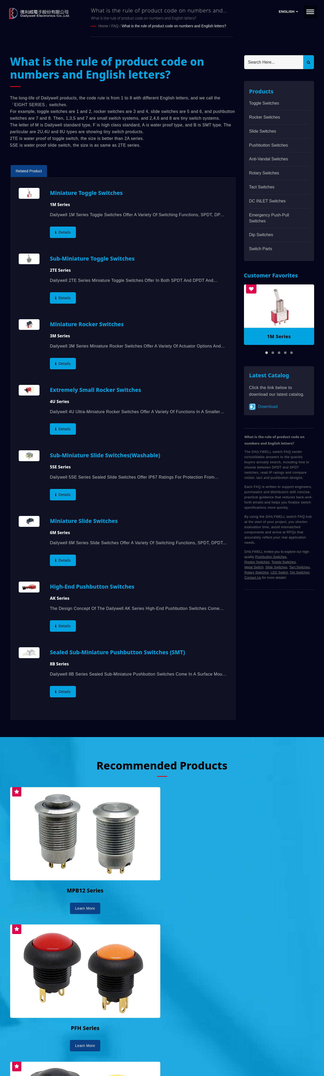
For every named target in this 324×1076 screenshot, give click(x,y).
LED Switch (279, 572)
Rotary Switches (264, 173)
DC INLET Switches (267, 201)
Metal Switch (254, 567)
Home (103, 26)
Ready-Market (59, 1063)
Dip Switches (261, 234)
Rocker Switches (264, 117)
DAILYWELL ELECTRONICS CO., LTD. (76, 1057)
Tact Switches (262, 187)
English (288, 11)
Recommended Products (162, 765)
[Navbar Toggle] (310, 12)
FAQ (114, 26)
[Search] (273, 62)
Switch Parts (260, 248)
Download (263, 406)
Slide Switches (262, 131)
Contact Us (252, 577)
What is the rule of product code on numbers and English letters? (174, 26)
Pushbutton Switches (268, 145)
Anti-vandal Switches (268, 158)
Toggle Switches (264, 103)
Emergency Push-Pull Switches (269, 218)
